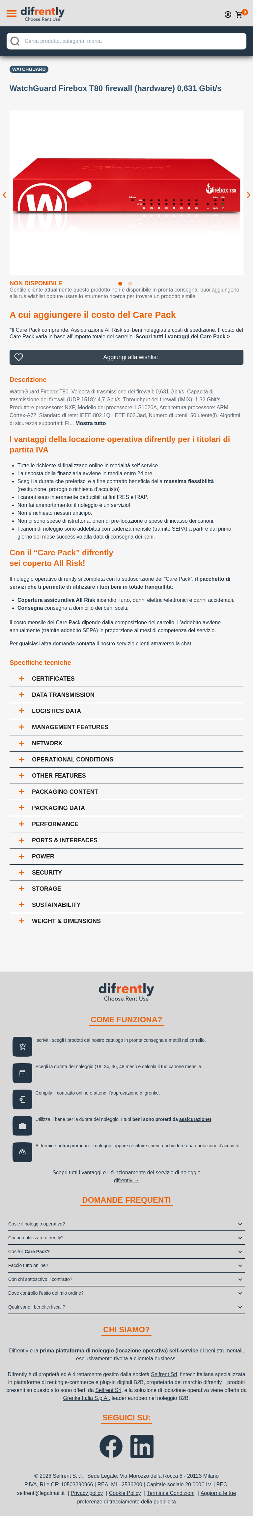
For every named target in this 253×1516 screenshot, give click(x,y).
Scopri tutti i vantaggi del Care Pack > (182, 336)
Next (248, 188)
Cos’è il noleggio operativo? (36, 1223)
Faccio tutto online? (28, 1265)
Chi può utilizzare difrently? (36, 1237)
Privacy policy (86, 1493)
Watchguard (29, 69)
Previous (4, 188)
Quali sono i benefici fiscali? (36, 1307)
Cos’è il (29, 1251)
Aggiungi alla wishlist (130, 357)
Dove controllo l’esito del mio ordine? (46, 1293)
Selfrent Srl (164, 1374)
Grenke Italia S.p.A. (86, 1398)
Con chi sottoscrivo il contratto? (40, 1279)
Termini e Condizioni (170, 1493)
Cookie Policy (125, 1493)
